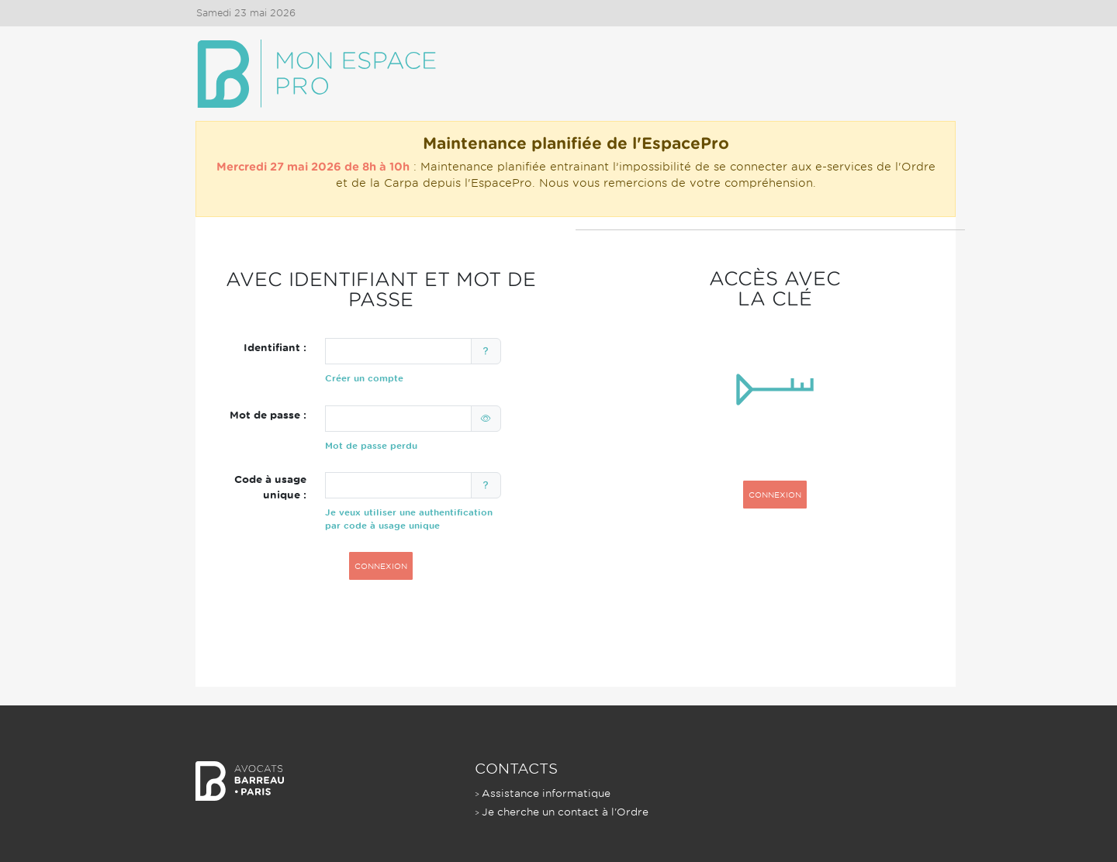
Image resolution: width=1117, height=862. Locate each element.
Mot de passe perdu (371, 445)
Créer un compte (364, 378)
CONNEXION (380, 566)
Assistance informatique (546, 793)
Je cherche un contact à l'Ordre (565, 812)
